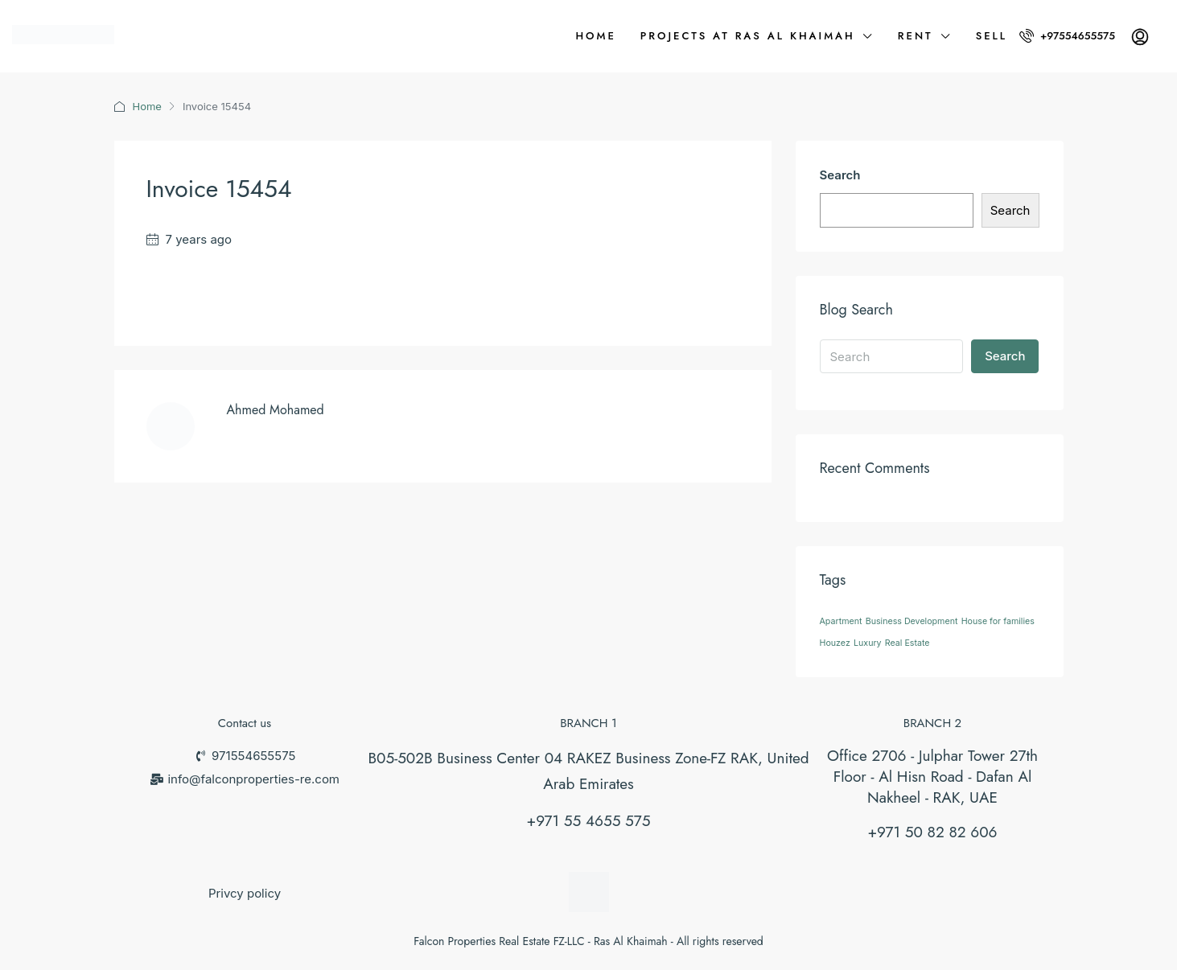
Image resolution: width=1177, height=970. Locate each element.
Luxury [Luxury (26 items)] (868, 643)
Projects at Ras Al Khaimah (747, 35)
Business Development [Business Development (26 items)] (912, 621)
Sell (991, 35)
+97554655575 (1067, 35)
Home (595, 35)
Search (840, 175)
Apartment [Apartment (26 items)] (841, 621)
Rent (915, 35)
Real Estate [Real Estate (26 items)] (907, 643)
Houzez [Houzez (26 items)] (835, 643)
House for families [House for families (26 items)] (998, 621)
